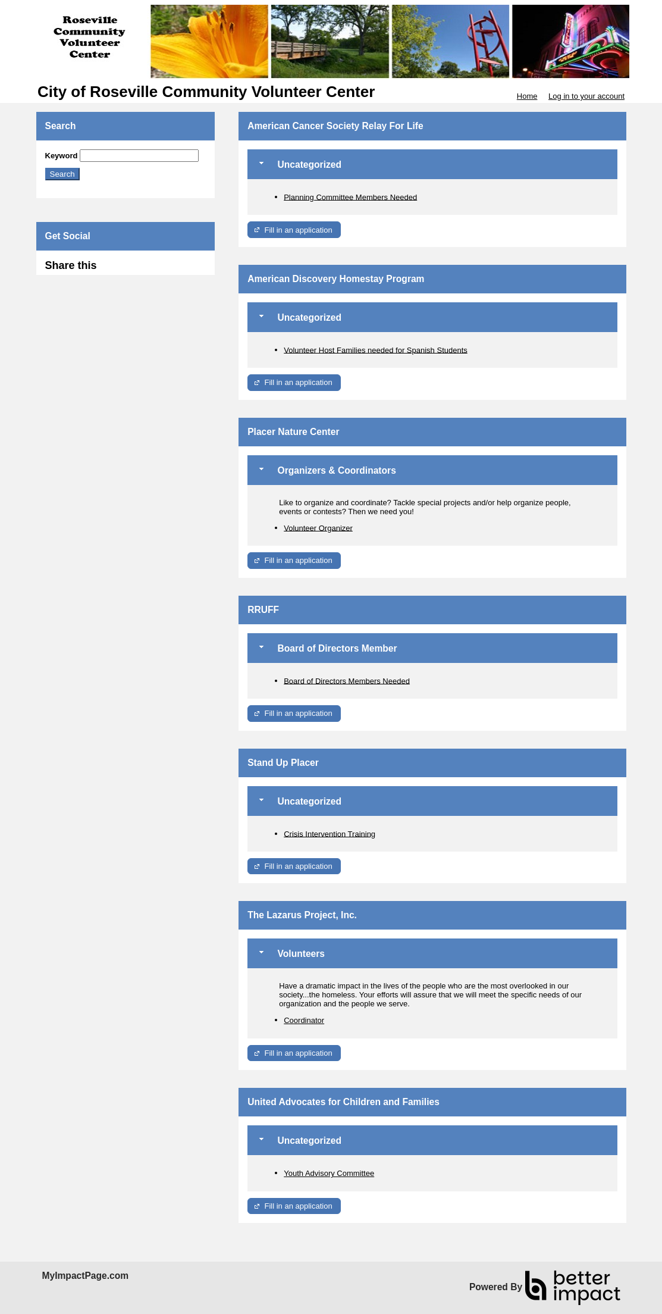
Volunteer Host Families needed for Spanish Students (376, 349)
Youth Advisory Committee (329, 1173)
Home (527, 96)
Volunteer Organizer (318, 527)
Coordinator (304, 1020)
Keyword (61, 155)
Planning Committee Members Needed (350, 196)
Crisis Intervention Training (329, 833)
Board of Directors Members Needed (347, 680)
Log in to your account (586, 96)
